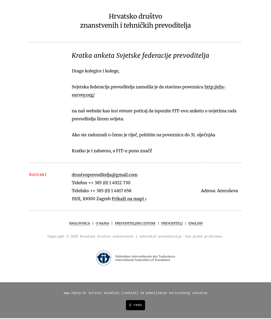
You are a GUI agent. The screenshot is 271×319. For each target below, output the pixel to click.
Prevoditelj (172, 223)
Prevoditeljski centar (135, 223)
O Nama (102, 223)
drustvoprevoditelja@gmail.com (105, 174)
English (195, 223)
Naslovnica (79, 223)
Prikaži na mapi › (129, 198)
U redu (135, 305)
